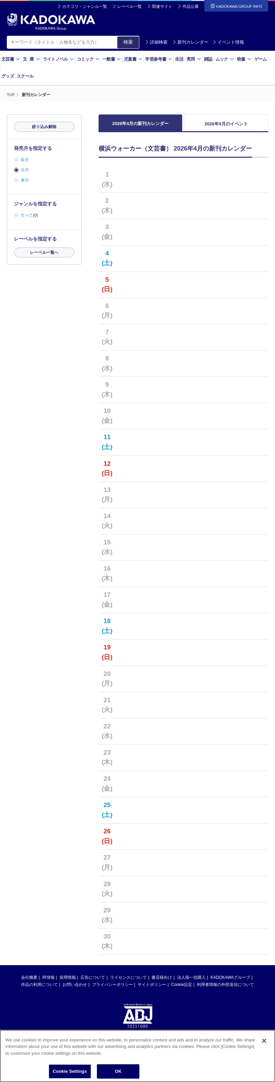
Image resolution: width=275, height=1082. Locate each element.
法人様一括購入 (191, 981)
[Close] (264, 1040)
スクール (25, 76)
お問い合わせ (75, 988)
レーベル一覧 (129, 6)
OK (118, 1071)
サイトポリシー (152, 988)
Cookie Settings (70, 1071)
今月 (25, 170)
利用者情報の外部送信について (225, 988)
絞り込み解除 (44, 126)
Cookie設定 (181, 988)
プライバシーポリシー (112, 988)
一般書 (111, 59)
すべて (27, 215)
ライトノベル (58, 59)
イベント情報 (228, 42)
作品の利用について (39, 988)
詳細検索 (156, 42)
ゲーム (260, 59)
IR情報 (48, 981)
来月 (25, 180)
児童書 (133, 59)
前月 (25, 159)
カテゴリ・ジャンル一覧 (84, 6)
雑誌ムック (219, 59)
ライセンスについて (128, 981)
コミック (88, 59)
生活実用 (188, 59)
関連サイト (162, 6)
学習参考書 (158, 59)
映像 (244, 59)
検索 (128, 42)
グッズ (7, 76)
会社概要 (29, 981)
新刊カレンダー (190, 42)
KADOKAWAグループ (230, 981)
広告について (93, 981)
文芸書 (10, 59)
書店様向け (162, 981)
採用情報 (67, 981)
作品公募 (191, 6)
